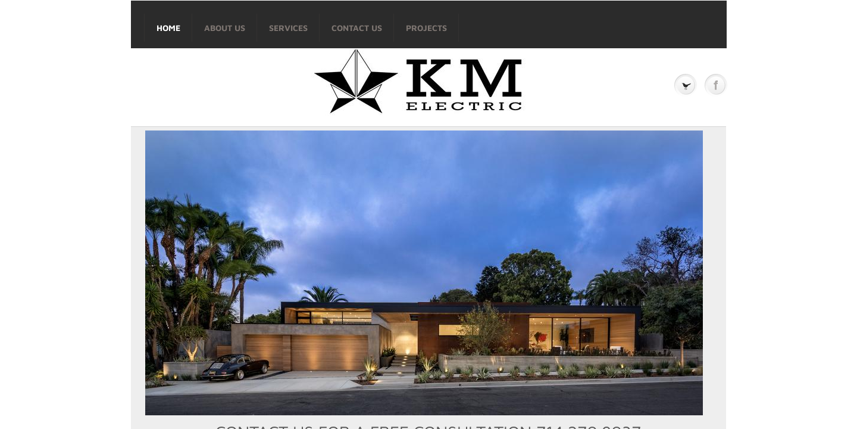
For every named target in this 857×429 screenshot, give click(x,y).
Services (288, 28)
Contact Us (356, 28)
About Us (224, 28)
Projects (426, 28)
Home (168, 28)
